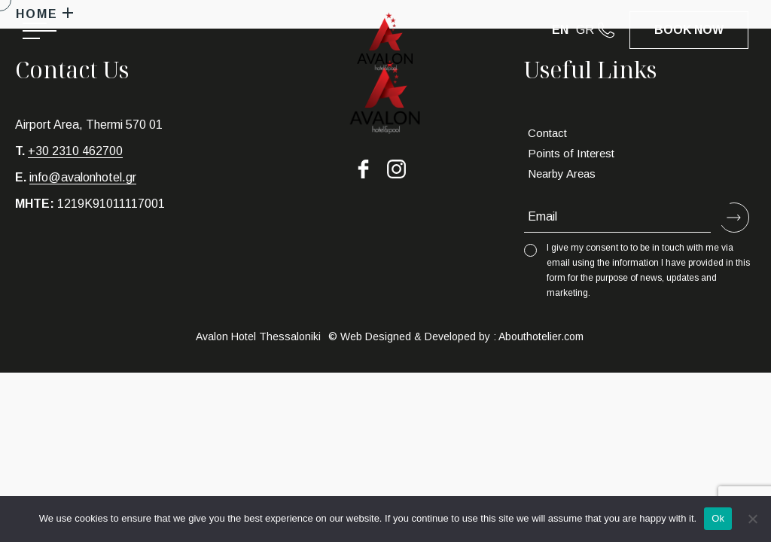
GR (585, 29)
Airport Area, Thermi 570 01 (89, 124)
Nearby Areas (562, 173)
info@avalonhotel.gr (82, 177)
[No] (752, 518)
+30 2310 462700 (75, 151)
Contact (547, 132)
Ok (718, 518)
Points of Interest (571, 153)
